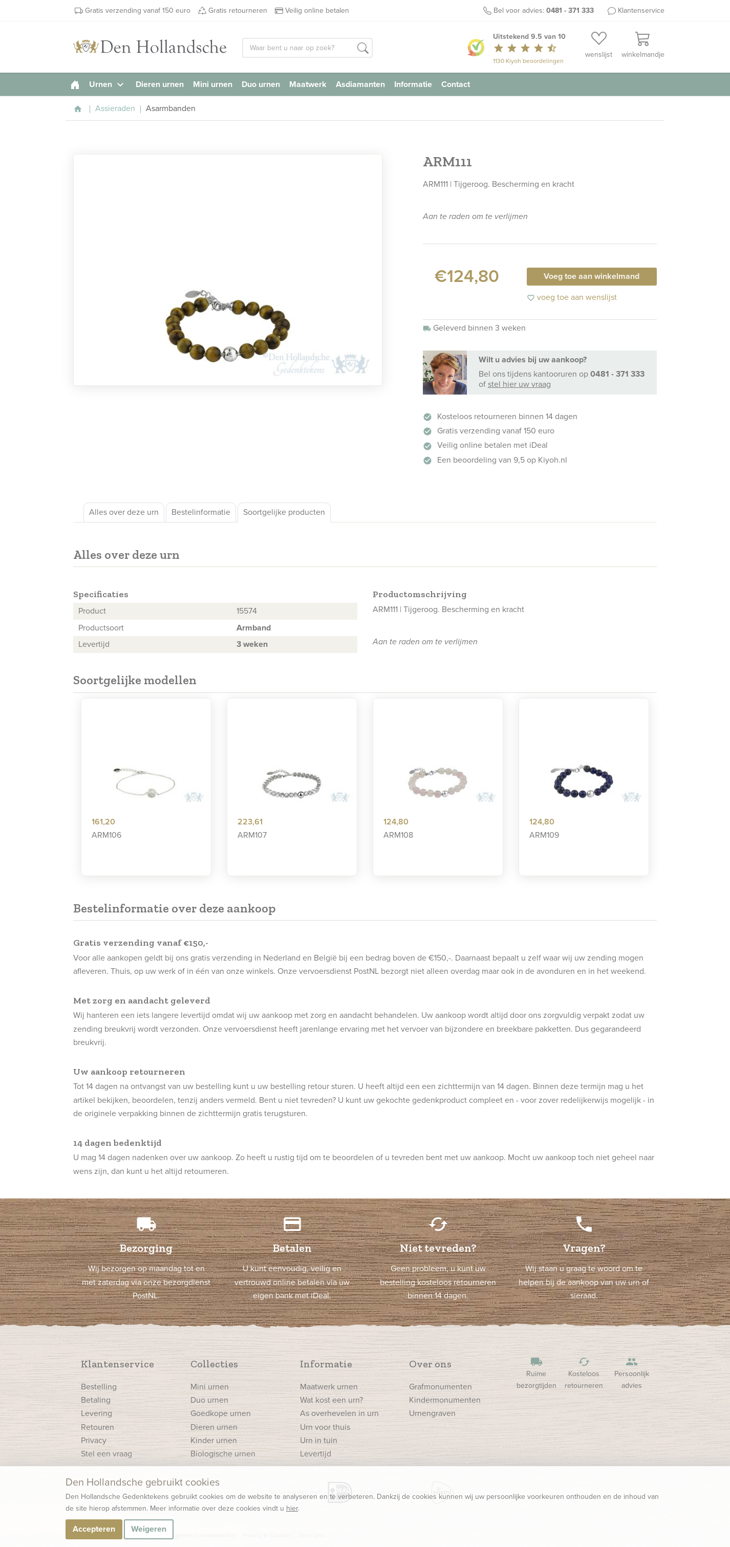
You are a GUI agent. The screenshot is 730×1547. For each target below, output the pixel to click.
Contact (455, 84)
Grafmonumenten (440, 1386)
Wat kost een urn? (331, 1400)
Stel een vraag (106, 1453)
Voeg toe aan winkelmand (591, 276)
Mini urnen (212, 84)
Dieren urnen (160, 84)
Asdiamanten (360, 84)
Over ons (430, 1364)
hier (292, 1508)
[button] (363, 48)
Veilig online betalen (317, 10)
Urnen (107, 84)
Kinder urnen (213, 1440)
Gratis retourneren (237, 10)
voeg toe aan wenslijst (572, 297)
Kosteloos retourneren (584, 1373)
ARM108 (398, 835)
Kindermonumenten (445, 1400)
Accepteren (94, 1529)
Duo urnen (261, 84)
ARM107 (252, 835)
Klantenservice (641, 10)
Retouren (97, 1427)
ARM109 (544, 835)
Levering (96, 1413)
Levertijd (315, 1453)
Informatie (413, 84)
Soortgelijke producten (284, 512)
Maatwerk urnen (329, 1386)
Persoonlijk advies (632, 1373)
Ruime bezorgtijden (536, 1373)
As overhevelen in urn (339, 1413)
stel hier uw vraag (519, 384)
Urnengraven (432, 1413)
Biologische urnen (222, 1453)
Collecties (214, 1364)
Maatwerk (308, 84)
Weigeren (148, 1529)
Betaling (96, 1400)
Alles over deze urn (124, 512)
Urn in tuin (318, 1440)
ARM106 (106, 835)
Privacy (93, 1440)
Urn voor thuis (325, 1427)
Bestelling (99, 1386)
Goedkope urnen (220, 1413)
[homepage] (75, 84)
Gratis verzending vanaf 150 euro (137, 10)
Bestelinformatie (200, 512)
